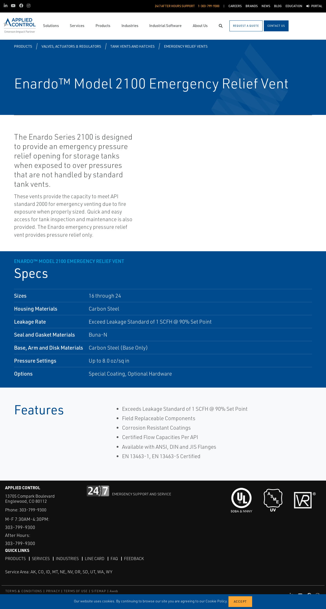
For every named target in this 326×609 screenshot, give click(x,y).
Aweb (114, 591)
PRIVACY (53, 591)
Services (41, 558)
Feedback (134, 558)
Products (23, 46)
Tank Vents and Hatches (132, 46)
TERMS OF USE (76, 591)
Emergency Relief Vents (186, 46)
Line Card (94, 558)
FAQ (114, 558)
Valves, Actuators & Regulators (71, 46)
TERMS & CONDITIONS (23, 591)
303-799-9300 (32, 509)
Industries (67, 558)
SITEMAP (98, 591)
